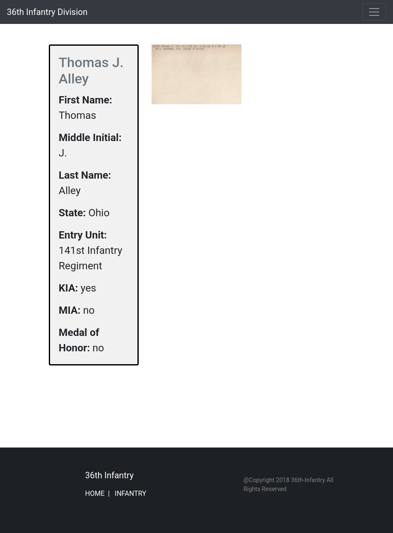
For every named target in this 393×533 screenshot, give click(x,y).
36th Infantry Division (47, 12)
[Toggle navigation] (374, 12)
